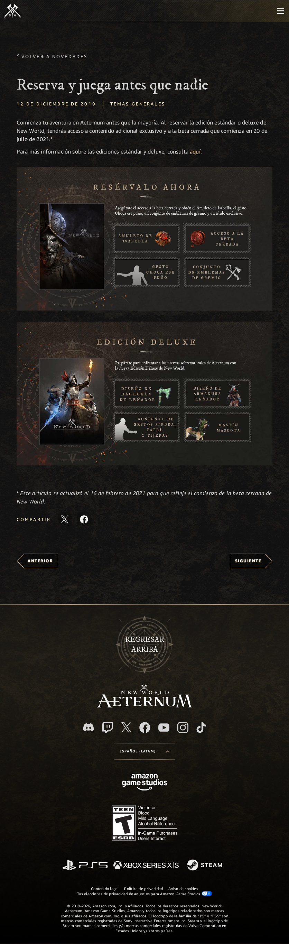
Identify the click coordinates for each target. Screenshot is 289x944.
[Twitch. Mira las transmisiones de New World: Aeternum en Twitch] (107, 727)
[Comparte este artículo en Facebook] (84, 519)
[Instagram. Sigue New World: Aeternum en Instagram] (182, 727)
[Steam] (205, 865)
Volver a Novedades (54, 56)
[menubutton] (280, 11)
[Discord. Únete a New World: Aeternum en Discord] (88, 727)
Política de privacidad (143, 888)
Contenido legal (105, 888)
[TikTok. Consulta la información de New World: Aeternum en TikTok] (201, 727)
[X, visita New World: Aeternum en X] (126, 727)
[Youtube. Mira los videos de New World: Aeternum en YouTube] (163, 727)
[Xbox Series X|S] (146, 865)
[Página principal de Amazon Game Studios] (144, 783)
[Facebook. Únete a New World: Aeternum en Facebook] (144, 727)
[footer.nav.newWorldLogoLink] (144, 706)
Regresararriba (144, 644)
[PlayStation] (85, 866)
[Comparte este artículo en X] (65, 519)
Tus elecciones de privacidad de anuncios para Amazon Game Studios (144, 893)
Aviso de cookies (183, 888)
